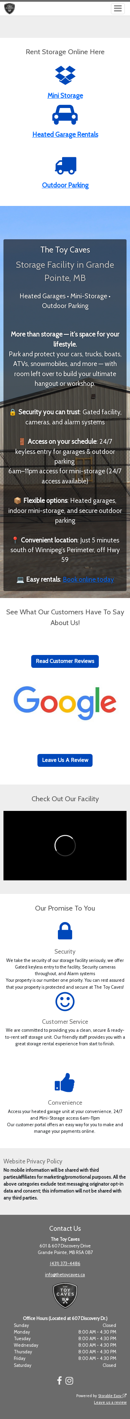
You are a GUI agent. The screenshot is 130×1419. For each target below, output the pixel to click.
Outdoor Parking (65, 185)
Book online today (88, 579)
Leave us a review (110, 1402)
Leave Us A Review (65, 760)
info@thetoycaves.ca (65, 1274)
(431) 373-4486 (65, 1263)
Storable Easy (112, 1395)
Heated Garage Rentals (65, 135)
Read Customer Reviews (65, 661)
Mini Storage (65, 96)
